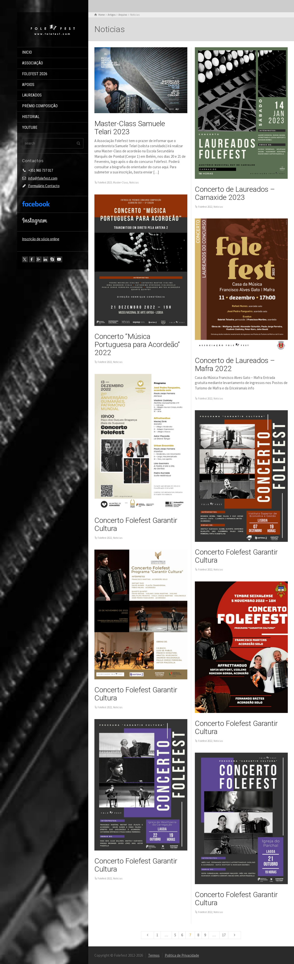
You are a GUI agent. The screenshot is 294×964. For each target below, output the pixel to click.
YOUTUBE (29, 127)
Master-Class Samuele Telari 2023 (129, 127)
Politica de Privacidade (182, 955)
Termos (154, 955)
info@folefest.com (42, 178)
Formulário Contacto (44, 185)
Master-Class (120, 182)
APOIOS (28, 84)
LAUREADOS (32, 95)
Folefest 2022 (205, 206)
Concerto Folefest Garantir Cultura (135, 524)
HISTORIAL (30, 116)
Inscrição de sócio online (40, 239)
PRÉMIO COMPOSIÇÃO (40, 106)
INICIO (27, 52)
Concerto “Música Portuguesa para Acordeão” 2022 (137, 344)
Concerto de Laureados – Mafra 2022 (235, 364)
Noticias (134, 182)
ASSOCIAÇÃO (32, 63)
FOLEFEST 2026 (34, 74)
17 (224, 935)
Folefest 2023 (105, 182)
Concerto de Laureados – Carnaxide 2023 (235, 193)
